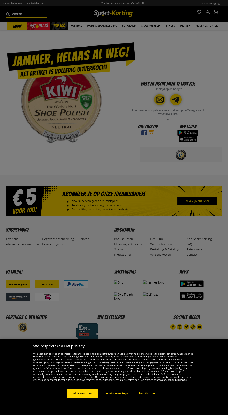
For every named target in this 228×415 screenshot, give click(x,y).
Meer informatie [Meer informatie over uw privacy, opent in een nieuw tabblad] (177, 387)
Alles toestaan (82, 401)
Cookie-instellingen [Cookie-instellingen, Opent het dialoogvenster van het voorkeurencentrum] (117, 401)
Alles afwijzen (146, 401)
